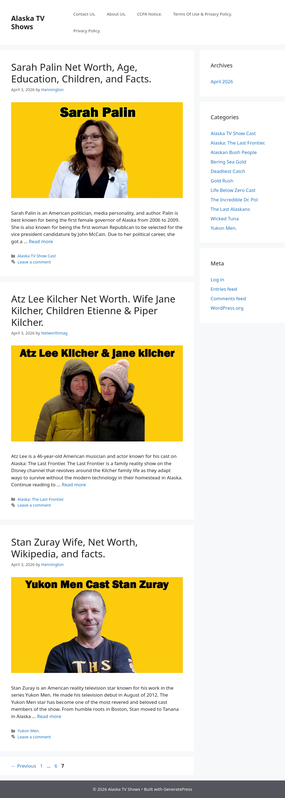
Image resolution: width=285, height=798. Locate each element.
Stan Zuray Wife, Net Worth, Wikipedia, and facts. (74, 547)
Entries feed (224, 289)
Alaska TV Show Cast (37, 255)
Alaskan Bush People (234, 152)
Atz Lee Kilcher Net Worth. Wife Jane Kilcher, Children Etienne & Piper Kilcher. (93, 310)
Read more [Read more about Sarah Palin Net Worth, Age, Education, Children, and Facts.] (41, 241)
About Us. (116, 14)
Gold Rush (222, 180)
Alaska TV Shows (28, 22)
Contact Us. (84, 14)
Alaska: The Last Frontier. (41, 499)
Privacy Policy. (86, 30)
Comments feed (228, 298)
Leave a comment (34, 262)
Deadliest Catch (228, 171)
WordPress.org (227, 308)
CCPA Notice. (149, 14)
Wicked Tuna (225, 218)
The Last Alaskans (230, 209)
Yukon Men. (29, 730)
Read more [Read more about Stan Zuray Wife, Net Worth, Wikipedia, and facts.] (49, 716)
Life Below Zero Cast (233, 190)
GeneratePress (178, 789)
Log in (217, 279)
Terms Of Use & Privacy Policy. (202, 14)
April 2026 (222, 81)
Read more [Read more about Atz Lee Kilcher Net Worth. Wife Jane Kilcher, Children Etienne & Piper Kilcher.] (74, 484)
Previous (23, 766)
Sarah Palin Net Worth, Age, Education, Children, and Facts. (82, 72)
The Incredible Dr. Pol (234, 199)
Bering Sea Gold (228, 161)
